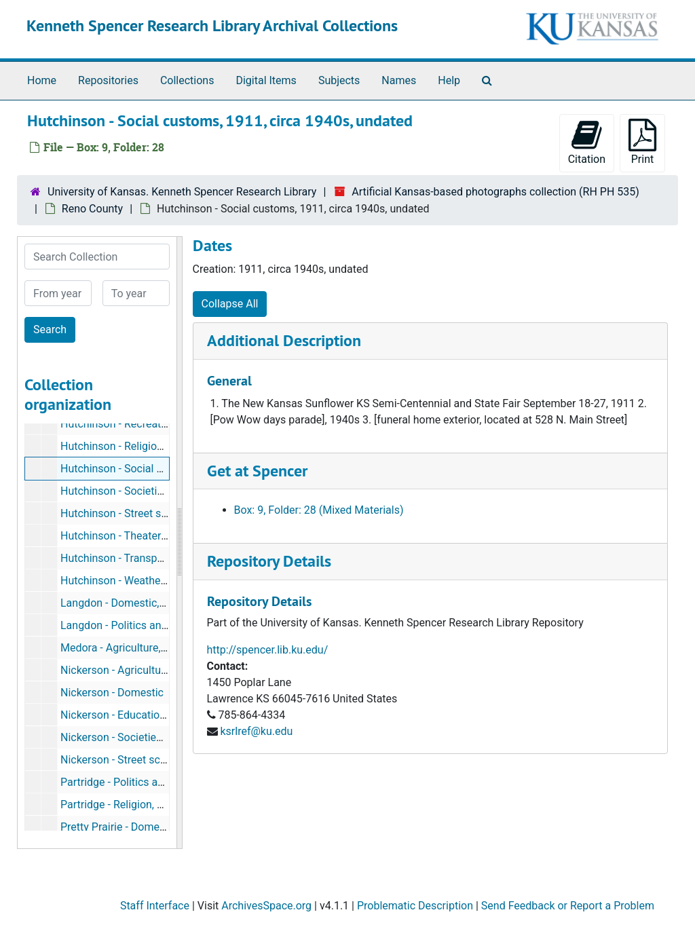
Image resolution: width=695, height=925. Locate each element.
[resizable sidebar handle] (179, 542)
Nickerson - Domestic (112, 692)
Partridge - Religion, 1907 (120, 804)
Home (41, 80)
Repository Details (269, 560)
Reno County (92, 208)
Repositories (108, 80)
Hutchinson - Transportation (127, 558)
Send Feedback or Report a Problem (567, 905)
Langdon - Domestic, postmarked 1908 (153, 603)
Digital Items (266, 80)
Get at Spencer (257, 470)
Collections (187, 80)
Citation (586, 142)
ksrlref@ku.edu (256, 731)
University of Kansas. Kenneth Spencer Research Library (182, 191)
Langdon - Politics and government (144, 625)
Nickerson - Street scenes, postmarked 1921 (166, 759)
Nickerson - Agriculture (115, 670)
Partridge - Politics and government (145, 782)
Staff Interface (154, 905)
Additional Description (284, 340)
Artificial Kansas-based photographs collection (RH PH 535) (495, 191)
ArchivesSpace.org (266, 905)
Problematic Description (415, 905)
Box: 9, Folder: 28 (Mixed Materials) (319, 510)
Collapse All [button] (230, 303)
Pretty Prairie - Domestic (118, 826)
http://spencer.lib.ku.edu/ (267, 649)
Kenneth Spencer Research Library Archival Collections (212, 25)
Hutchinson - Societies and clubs (139, 491)
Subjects (339, 80)
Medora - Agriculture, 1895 (124, 647)
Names (398, 80)
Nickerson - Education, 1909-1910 (141, 715)
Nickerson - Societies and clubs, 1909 (150, 737)
